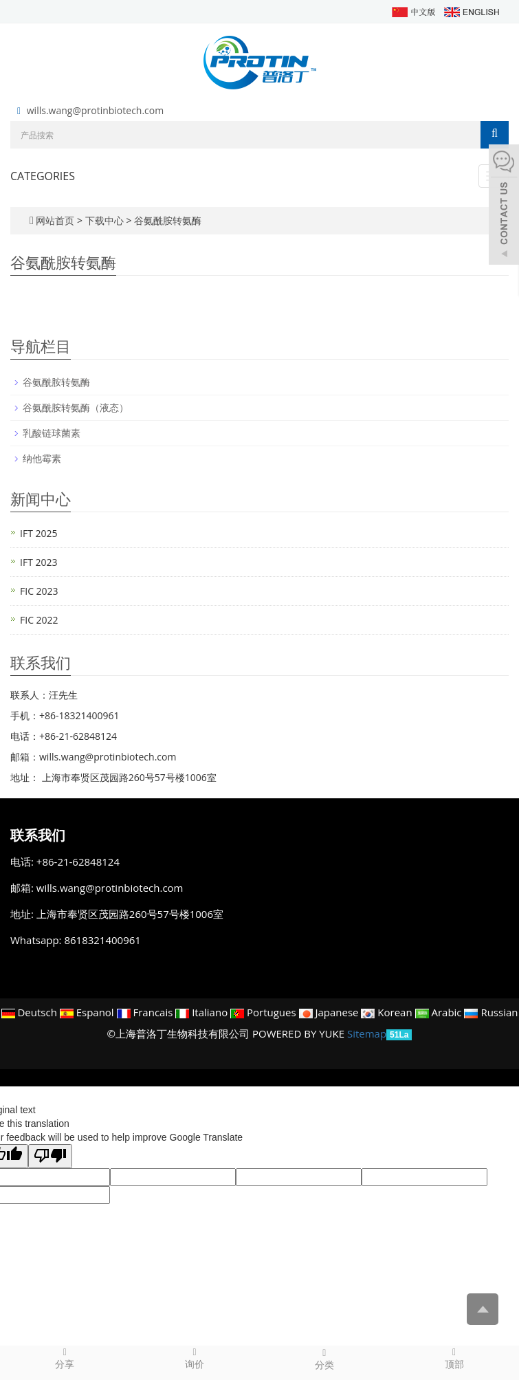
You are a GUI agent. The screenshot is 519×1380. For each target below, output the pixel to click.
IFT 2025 (39, 533)
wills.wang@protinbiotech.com (95, 110)
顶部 (454, 1358)
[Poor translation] (50, 1156)
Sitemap (366, 1033)
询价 (195, 1358)
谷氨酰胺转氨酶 (166, 220)
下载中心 (105, 220)
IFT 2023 (39, 562)
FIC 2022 (39, 619)
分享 (65, 1358)
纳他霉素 (42, 458)
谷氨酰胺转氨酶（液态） (76, 407)
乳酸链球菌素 (51, 432)
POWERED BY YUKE (299, 1033)
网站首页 (55, 220)
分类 (325, 1358)
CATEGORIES (42, 176)
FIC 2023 (39, 591)
